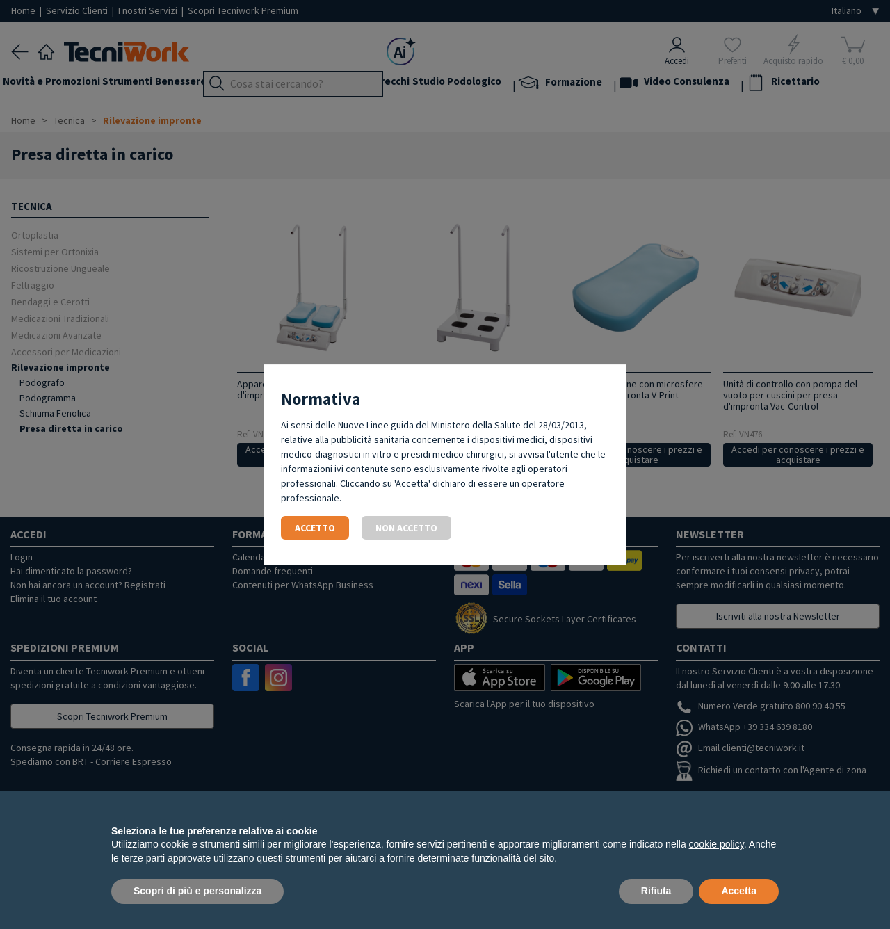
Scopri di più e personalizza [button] (197, 890)
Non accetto (406, 528)
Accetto (315, 528)
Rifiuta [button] (656, 890)
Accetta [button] (738, 890)
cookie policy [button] (716, 844)
